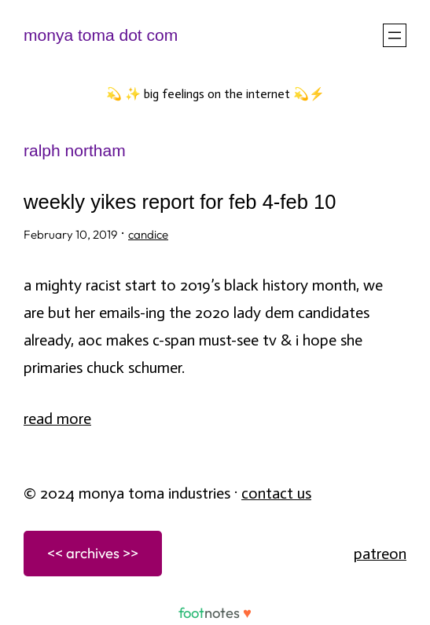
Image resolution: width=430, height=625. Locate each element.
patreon (380, 553)
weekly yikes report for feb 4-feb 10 (180, 202)
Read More (57, 418)
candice (148, 234)
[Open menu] (394, 35)
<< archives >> (92, 552)
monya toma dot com (101, 35)
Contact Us (276, 493)
